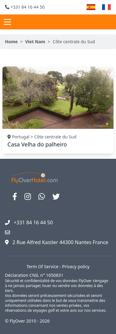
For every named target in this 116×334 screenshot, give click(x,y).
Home (11, 41)
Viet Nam (35, 41)
